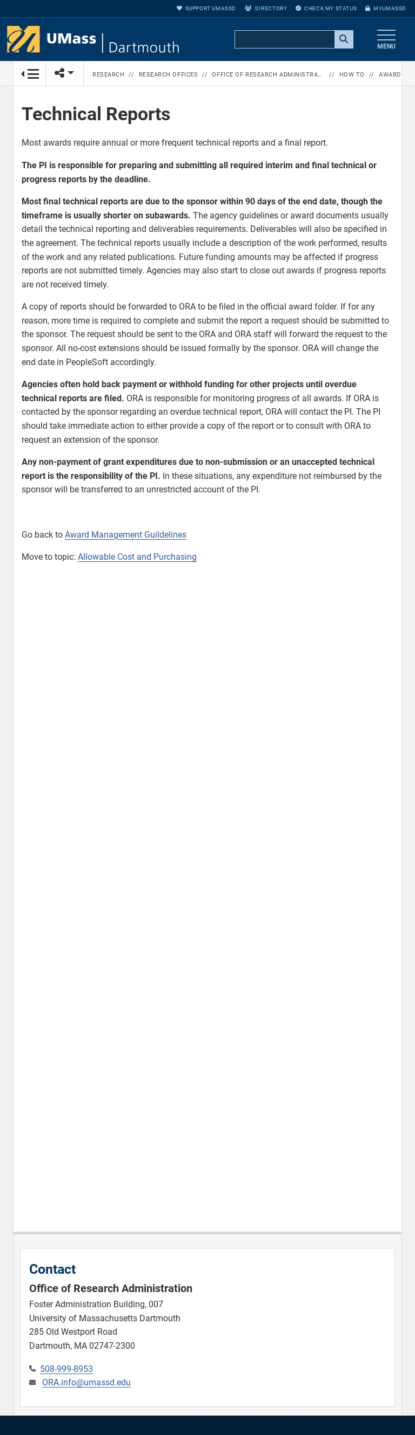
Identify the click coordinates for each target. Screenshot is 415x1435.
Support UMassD (206, 8)
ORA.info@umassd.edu (86, 1382)
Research (108, 74)
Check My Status (326, 8)
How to (352, 74)
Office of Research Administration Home (268, 74)
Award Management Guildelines (125, 535)
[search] (293, 40)
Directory (266, 8)
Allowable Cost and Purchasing (137, 557)
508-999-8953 (66, 1369)
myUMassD (385, 8)
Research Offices (168, 74)
